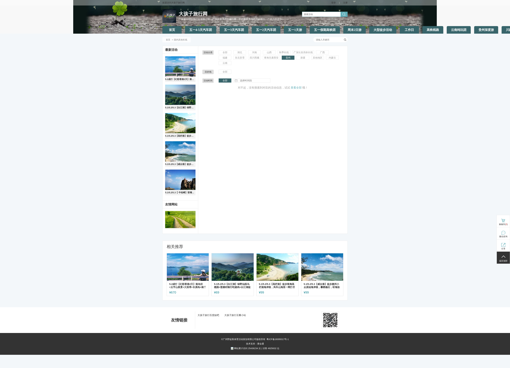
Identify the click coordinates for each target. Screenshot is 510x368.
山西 (269, 52)
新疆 (302, 57)
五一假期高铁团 (325, 30)
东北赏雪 (240, 57)
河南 (254, 52)
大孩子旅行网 (193, 13)
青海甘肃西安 (271, 57)
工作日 (409, 30)
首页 (172, 30)
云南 (225, 63)
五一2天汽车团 (266, 30)
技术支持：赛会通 (255, 343)
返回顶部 (503, 261)
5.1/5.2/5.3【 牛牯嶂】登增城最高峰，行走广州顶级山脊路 (180, 192)
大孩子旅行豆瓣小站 (235, 315)
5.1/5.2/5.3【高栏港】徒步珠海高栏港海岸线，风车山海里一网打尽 (180, 136)
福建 (225, 57)
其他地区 (317, 57)
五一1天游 (295, 30)
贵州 (288, 57)
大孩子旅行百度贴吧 (208, 315)
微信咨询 (503, 236)
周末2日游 (354, 30)
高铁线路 (433, 30)
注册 (345, 2)
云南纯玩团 (458, 30)
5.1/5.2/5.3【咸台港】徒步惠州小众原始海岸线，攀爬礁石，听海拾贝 (180, 164)
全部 (225, 52)
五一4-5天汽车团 (200, 30)
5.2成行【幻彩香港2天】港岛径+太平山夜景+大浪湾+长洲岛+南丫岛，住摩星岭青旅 (180, 79)
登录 (333, 2)
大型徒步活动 (382, 30)
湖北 (239, 52)
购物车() (503, 224)
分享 (503, 249)
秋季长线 (284, 52)
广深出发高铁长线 (303, 52)
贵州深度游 (486, 30)
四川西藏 (254, 57)
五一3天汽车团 (234, 30)
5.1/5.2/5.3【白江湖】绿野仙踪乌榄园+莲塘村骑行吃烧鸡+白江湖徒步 (180, 107)
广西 (322, 52)
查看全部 (296, 87)
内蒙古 (332, 57)
